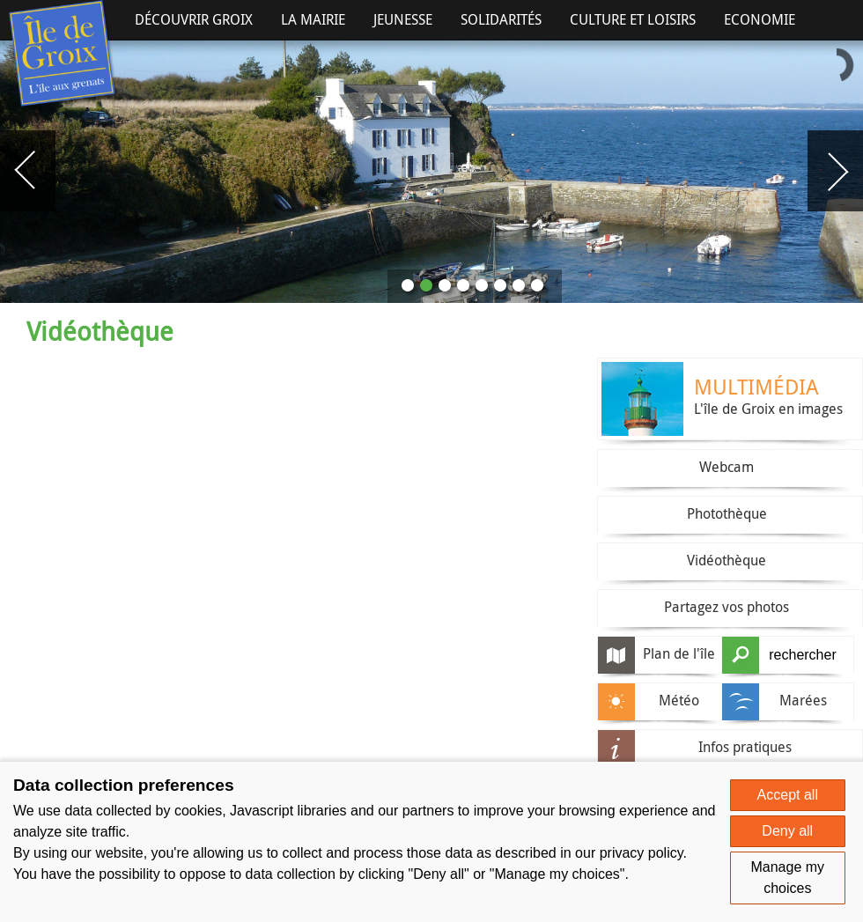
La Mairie (313, 19)
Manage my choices (787, 877)
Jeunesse (402, 19)
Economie (759, 19)
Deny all (787, 830)
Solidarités (501, 19)
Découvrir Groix (194, 19)
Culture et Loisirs (633, 19)
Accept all (787, 794)
